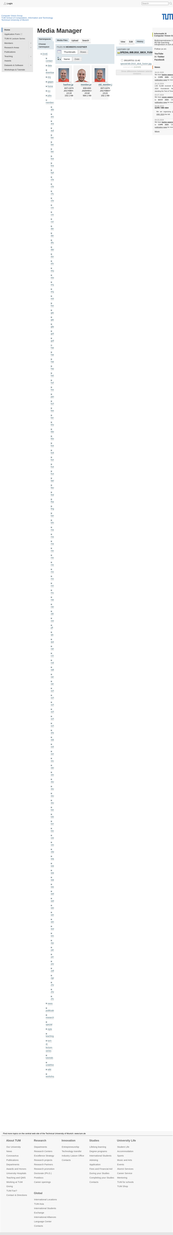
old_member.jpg (106, 84)
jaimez (54, 391)
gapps (50, 81)
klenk (53, 426)
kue (52, 460)
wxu (52, 923)
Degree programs (98, 1147)
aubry (53, 129)
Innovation (68, 1136)
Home (7, 30)
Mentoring (122, 1174)
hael (53, 350)
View (122, 41)
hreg (53, 384)
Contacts (66, 1156)
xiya (52, 930)
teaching (49, 1022)
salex (53, 661)
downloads (51, 72)
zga (52, 964)
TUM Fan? (11, 1187)
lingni (53, 502)
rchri (53, 647)
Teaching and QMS (16, 1174)
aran (53, 122)
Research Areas (11, 47)
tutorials (49, 1043)
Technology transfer (72, 1147)
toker (53, 806)
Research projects (43, 1156)
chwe (53, 198)
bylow (53, 170)
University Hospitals (16, 1169)
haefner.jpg (68, 84)
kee (52, 405)
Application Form (12, 34)
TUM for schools (125, 1178)
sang (53, 668)
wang (53, 861)
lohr (52, 516)
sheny (53, 723)
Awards (7, 61)
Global (38, 1189)
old (52, 605)
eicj (49, 76)
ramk (53, 640)
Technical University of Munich (15, 20)
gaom (53, 308)
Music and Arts (124, 1156)
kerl (52, 412)
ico (49, 90)
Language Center (43, 1218)
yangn (53, 937)
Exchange (39, 1209)
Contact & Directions (16, 1191)
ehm (53, 260)
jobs (49, 94)
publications (51, 997)
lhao (53, 495)
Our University (13, 1143)
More (157, 131)
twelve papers (167, 75)
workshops (51, 1061)
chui (52, 191)
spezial (49, 1010)
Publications (9, 52)
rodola (53, 654)
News (9, 1147)
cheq (53, 177)
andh (53, 115)
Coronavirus (12, 1152)
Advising (93, 1156)
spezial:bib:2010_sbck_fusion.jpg (139, 52)
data (50, 65)
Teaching (8, 56)
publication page (161, 80)
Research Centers (43, 1147)
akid (52, 108)
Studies (94, 1136)
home (50, 85)
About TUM (13, 1136)
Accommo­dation (125, 1147)
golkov (54, 336)
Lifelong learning (97, 1143)
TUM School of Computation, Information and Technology (27, 18)
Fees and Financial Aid (100, 1165)
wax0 (53, 875)
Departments (12, 1160)
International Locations (45, 1196)
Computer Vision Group (12, 15)
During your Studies (99, 1169)
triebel (53, 820)
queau (53, 633)
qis (52, 626)
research (50, 1004)
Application (95, 1160)
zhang (53, 971)
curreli (53, 219)
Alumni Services (125, 1165)
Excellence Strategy (44, 1152)
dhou (53, 239)
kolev (53, 447)
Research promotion (44, 1165)
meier (53, 543)
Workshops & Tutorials (14, 69)
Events (120, 1160)
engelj (53, 288)
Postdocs (38, 1174)
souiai (53, 750)
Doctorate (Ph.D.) (43, 1169)
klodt (53, 433)
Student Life (123, 1143)
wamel (54, 854)
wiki (49, 1055)
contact (49, 60)
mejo (53, 557)
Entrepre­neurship (70, 1143)
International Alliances (45, 1213)
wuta (53, 916)
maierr (54, 523)
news (50, 990)
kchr (53, 398)
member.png (87, 84)
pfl (52, 619)
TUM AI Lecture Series (14, 38)
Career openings (42, 1178)
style (50, 1015)
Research (40, 1136)
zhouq (53, 985)
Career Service (124, 1169)
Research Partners (43, 1160)
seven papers (167, 97)
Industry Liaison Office (73, 1152)
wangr (53, 868)
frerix (53, 302)
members (50, 101)
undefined (50, 1050)
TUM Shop (122, 1182)
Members (8, 43)
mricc (53, 578)
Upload (74, 40)
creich (53, 205)
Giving (9, 1182)
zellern (54, 958)
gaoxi (53, 315)
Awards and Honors (16, 1165)
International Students (100, 1152)
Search (85, 40)
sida (52, 730)
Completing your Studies (101, 1174)
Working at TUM (14, 1178)
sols (52, 737)
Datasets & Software (13, 65)
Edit (130, 41)
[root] (45, 54)
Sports (120, 1152)
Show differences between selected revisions (137, 72)
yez (52, 951)
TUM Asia (39, 1200)
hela (53, 371)
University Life (126, 1136)
